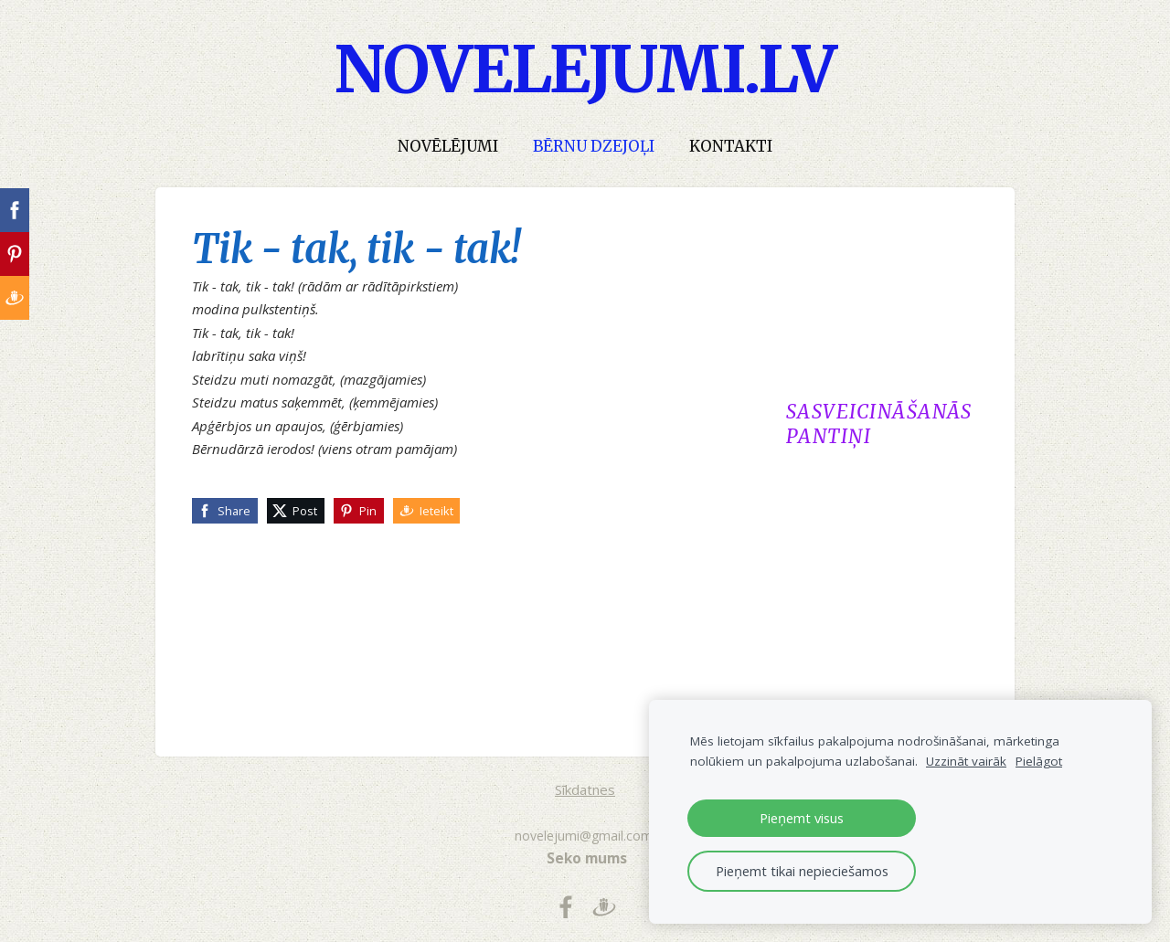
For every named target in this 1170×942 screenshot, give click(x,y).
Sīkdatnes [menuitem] (585, 789)
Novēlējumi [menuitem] (448, 146)
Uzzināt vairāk (966, 761)
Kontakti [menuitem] (730, 146)
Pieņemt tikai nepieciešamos (802, 871)
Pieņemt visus (802, 818)
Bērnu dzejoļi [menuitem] (593, 146)
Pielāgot (1039, 761)
